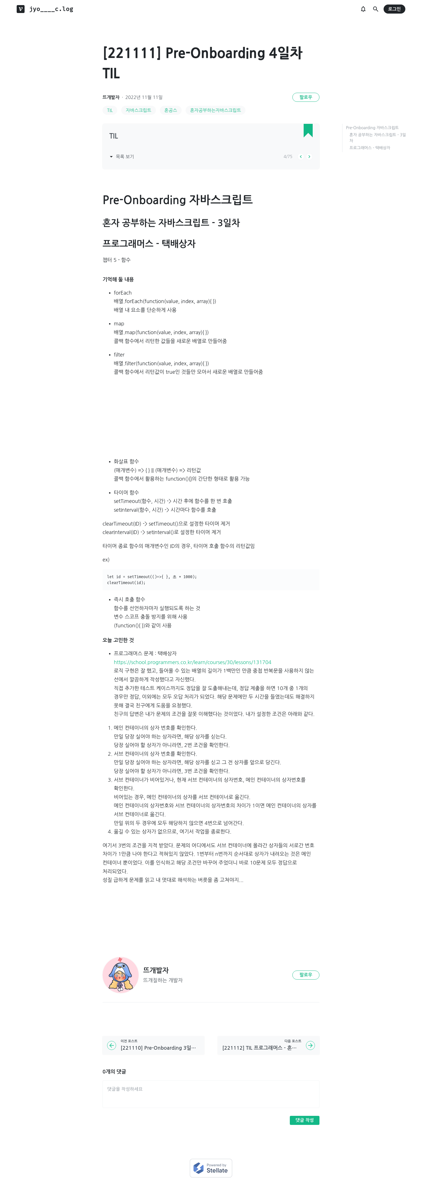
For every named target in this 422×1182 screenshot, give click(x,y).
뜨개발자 (111, 97)
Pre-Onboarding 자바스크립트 (372, 128)
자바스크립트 (138, 110)
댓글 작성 (304, 1120)
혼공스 (170, 110)
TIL (110, 110)
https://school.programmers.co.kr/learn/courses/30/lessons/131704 (192, 662)
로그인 (394, 9)
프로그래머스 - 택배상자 (369, 148)
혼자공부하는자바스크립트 (215, 110)
